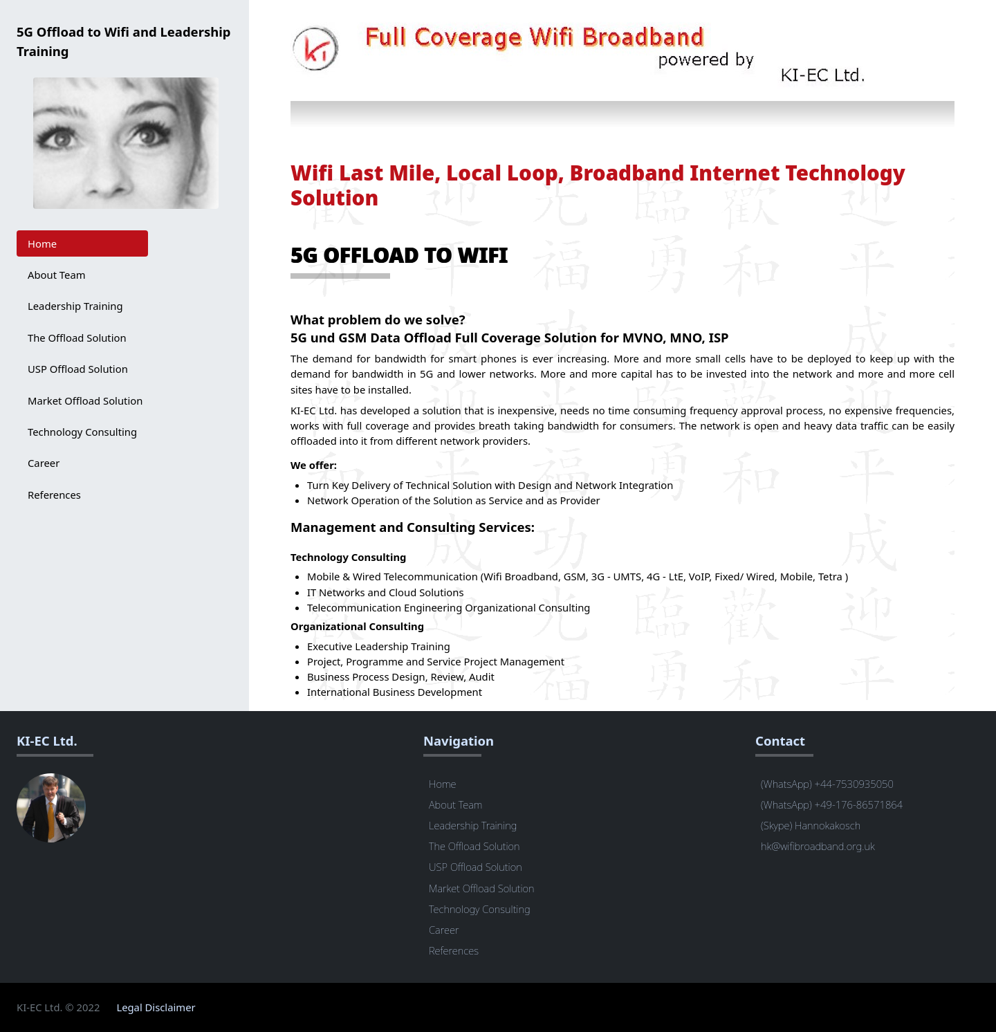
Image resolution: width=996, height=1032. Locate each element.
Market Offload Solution (85, 400)
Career (43, 463)
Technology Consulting (82, 432)
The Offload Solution (77, 337)
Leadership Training (75, 306)
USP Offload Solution (78, 369)
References (54, 494)
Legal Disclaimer (155, 1007)
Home (42, 243)
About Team (57, 275)
